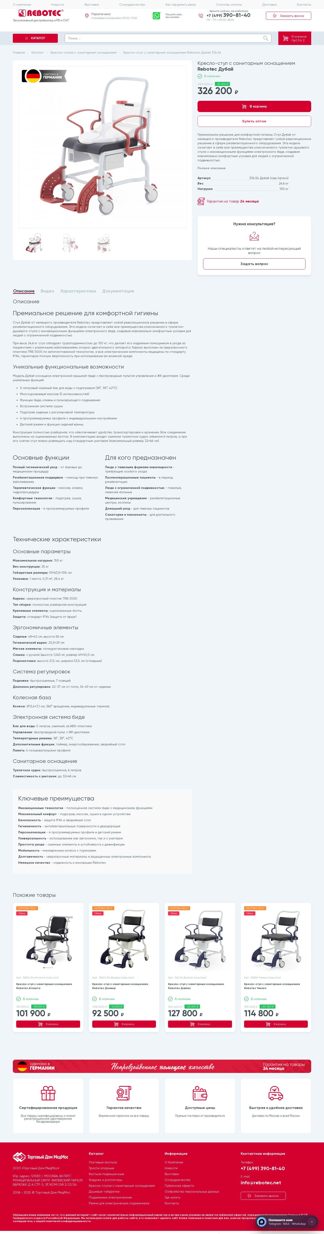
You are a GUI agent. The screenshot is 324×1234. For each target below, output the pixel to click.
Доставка (269, 4)
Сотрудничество (132, 4)
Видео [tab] (47, 291)
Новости (57, 4)
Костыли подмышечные (106, 1168)
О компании (22, 4)
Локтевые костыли (103, 1156)
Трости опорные (101, 1162)
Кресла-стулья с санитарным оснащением (122, 1180)
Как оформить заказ (181, 4)
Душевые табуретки (104, 1186)
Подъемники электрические (110, 1192)
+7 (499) (228, 19)
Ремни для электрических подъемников (119, 1197)
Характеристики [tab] (78, 291)
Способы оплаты (229, 4)
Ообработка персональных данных (192, 1186)
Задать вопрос (254, 264)
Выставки (92, 4)
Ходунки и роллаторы (105, 1174)
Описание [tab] (24, 291)
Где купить (172, 1192)
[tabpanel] (102, 586)
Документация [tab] (118, 291)
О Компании (174, 1156)
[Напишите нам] (287, 1222)
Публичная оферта (179, 1180)
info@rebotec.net (261, 1177)
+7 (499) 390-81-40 (263, 1162)
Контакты (304, 4)
